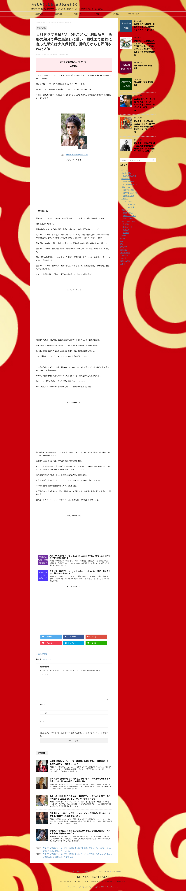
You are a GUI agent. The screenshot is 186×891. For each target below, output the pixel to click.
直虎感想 (126, 230)
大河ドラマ (124, 170)
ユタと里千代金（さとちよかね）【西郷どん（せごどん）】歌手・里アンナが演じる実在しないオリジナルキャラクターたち (80, 797)
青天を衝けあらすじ (130, 184)
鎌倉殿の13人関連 (129, 176)
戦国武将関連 (125, 261)
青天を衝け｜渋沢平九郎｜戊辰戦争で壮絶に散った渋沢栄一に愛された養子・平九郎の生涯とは (144, 147)
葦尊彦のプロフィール (72, 871)
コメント (44, 674)
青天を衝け (125, 179)
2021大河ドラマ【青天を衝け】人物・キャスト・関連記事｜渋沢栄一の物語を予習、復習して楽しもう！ (144, 104)
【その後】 (96, 14)
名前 (42, 705)
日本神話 (123, 250)
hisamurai (47, 659)
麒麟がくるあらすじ (130, 193)
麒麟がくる (125, 187)
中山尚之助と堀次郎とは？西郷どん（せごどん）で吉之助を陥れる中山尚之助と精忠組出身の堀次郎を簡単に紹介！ (80, 780)
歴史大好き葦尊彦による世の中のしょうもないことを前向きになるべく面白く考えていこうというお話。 (93, 881)
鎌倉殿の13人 (126, 173)
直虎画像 (126, 233)
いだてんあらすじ (129, 207)
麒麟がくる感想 (128, 196)
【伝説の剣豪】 (39, 14)
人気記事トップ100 (88, 871)
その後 (122, 238)
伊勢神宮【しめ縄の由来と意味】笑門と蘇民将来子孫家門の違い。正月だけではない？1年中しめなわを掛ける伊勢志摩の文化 (145, 48)
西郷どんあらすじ (129, 216)
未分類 (122, 264)
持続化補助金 (125, 253)
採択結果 (124, 255)
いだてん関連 (128, 201)
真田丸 (123, 236)
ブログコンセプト (134, 14)
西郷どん (124, 210)
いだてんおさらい (129, 204)
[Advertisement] (74, 177)
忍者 (122, 244)
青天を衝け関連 (128, 182)
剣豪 (122, 241)
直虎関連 (126, 224)
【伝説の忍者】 (58, 14)
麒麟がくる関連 (128, 190)
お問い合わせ (116, 871)
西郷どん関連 (42, 654)
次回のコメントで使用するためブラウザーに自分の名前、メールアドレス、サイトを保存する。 (74, 734)
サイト (42, 722)
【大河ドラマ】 (77, 14)
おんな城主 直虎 (128, 221)
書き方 (123, 258)
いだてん (124, 199)
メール (43, 713)
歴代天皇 (123, 247)
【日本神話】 (115, 14)
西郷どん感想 (128, 218)
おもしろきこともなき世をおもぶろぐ (54, 4)
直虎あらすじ (128, 227)
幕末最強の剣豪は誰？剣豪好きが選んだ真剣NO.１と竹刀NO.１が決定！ (144, 27)
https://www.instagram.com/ (77, 155)
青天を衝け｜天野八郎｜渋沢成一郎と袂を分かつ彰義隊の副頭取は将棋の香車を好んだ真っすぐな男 (144, 126)
